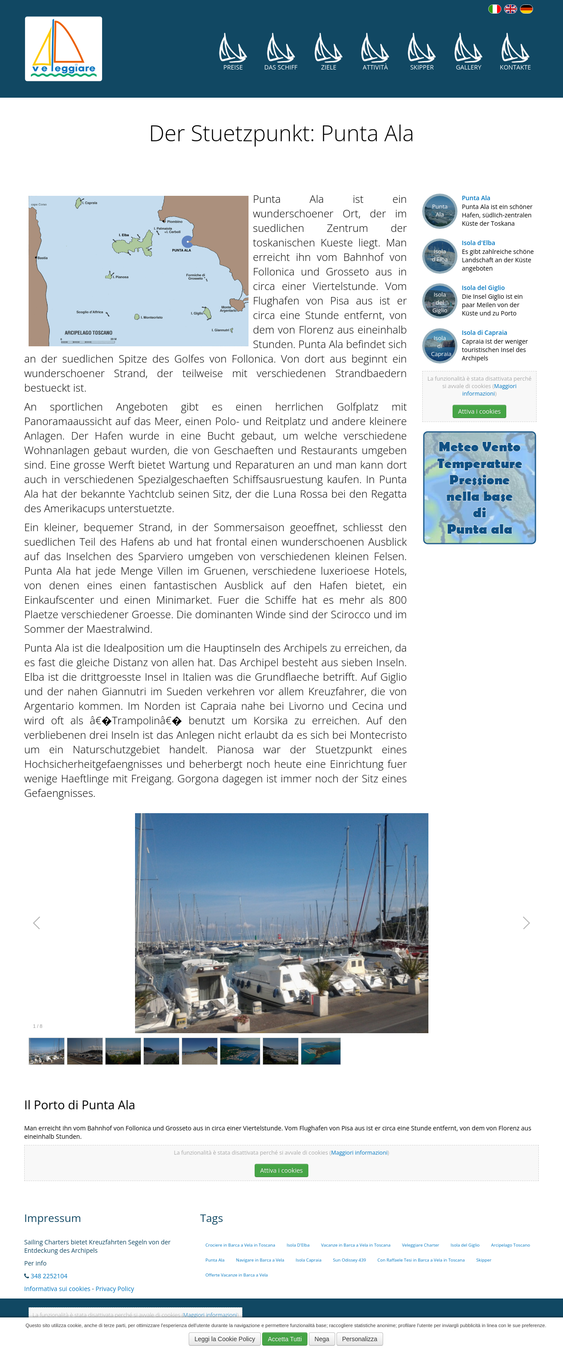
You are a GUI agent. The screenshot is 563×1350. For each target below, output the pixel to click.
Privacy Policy (114, 1288)
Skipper (421, 51)
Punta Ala (476, 198)
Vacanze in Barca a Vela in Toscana (356, 1245)
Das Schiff (281, 51)
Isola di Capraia (484, 332)
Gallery (468, 51)
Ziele (328, 51)
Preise (233, 51)
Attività (375, 51)
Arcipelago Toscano (510, 1245)
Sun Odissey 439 (349, 1260)
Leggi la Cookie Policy (224, 1339)
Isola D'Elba (298, 1245)
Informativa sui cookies (57, 1288)
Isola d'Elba (478, 242)
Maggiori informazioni (489, 389)
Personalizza (359, 1339)
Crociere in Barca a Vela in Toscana (240, 1245)
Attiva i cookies (479, 411)
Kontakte (515, 51)
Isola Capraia (309, 1260)
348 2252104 (49, 1276)
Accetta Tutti (285, 1339)
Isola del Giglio (483, 287)
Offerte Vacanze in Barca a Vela (236, 1275)
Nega (321, 1339)
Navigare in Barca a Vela (260, 1260)
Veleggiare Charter (420, 1245)
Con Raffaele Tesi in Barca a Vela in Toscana (421, 1260)
